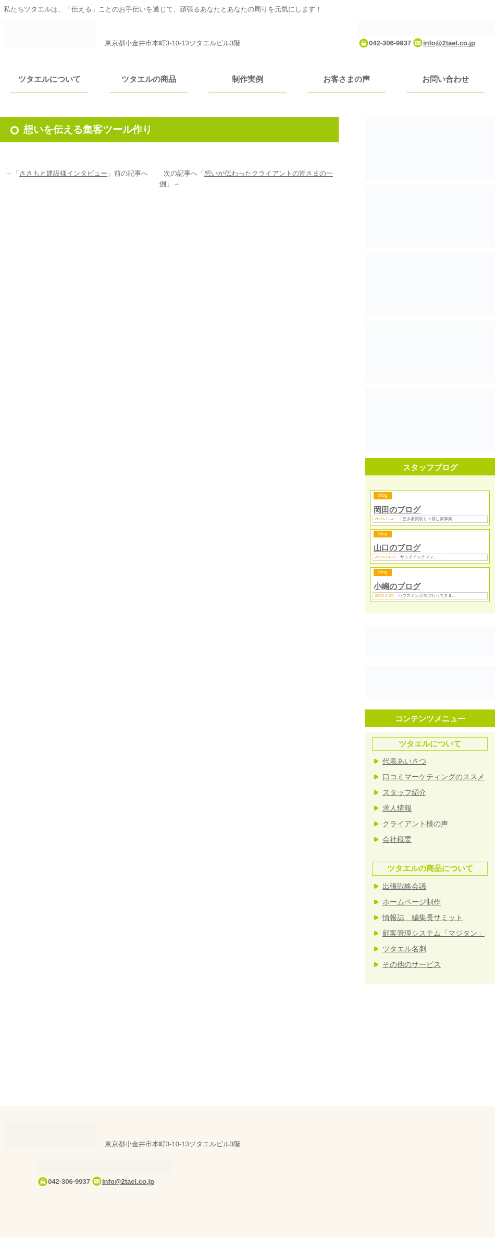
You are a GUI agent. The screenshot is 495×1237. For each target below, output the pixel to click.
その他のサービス (411, 964)
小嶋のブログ (397, 586)
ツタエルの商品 (148, 79)
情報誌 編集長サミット (422, 917)
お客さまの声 (346, 79)
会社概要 (397, 839)
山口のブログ (397, 547)
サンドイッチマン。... (420, 557)
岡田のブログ (397, 509)
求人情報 (397, 808)
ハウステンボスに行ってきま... (427, 595)
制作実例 (247, 79)
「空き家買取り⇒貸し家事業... (427, 519)
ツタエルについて (49, 79)
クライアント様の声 (415, 823)
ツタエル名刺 (404, 949)
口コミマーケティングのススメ (433, 777)
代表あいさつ (404, 761)
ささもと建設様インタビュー (63, 173)
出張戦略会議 (404, 886)
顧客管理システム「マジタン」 (433, 933)
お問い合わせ (445, 79)
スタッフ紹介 (404, 792)
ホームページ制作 (411, 902)
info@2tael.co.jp (449, 43)
